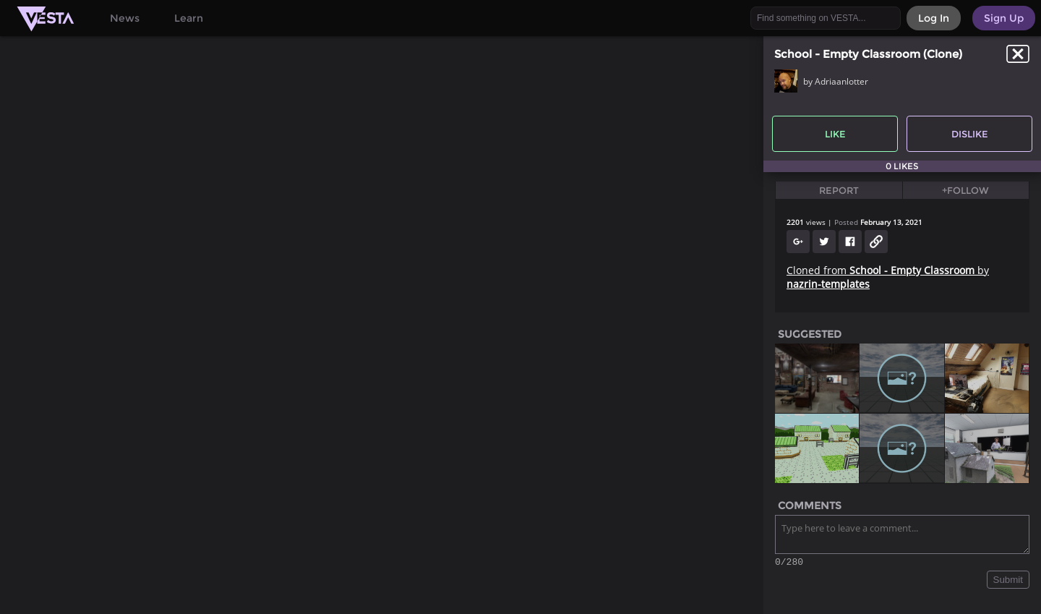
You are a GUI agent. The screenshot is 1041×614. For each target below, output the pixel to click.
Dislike (969, 134)
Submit (1008, 581)
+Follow (965, 190)
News (125, 18)
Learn (188, 18)
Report (839, 190)
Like (835, 134)
